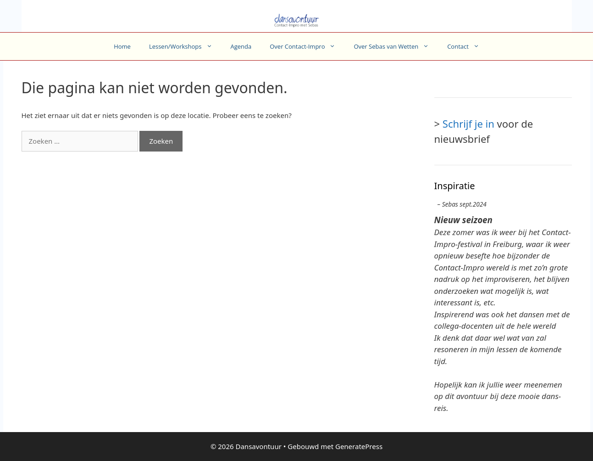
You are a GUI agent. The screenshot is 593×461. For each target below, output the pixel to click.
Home (122, 46)
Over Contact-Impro (307, 46)
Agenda (241, 46)
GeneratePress (358, 446)
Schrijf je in (468, 123)
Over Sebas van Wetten (396, 46)
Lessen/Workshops (185, 46)
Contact (467, 46)
